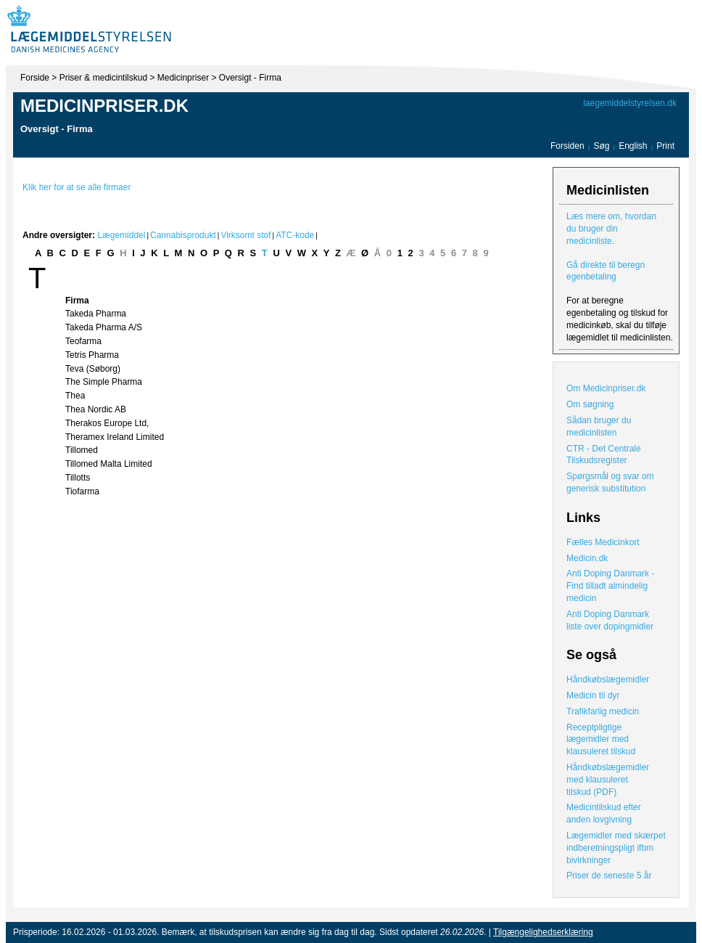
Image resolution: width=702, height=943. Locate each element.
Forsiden (567, 146)
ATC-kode (295, 235)
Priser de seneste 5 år (608, 875)
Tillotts (77, 478)
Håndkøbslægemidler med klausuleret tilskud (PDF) (607, 779)
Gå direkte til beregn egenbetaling (605, 271)
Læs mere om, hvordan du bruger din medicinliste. (611, 228)
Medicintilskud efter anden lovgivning (603, 813)
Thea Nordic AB (95, 409)
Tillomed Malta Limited (108, 464)
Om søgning (590, 404)
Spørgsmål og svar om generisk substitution (610, 482)
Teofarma (83, 341)
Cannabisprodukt (183, 235)
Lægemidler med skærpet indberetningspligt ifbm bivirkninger (616, 847)
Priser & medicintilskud (103, 78)
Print (665, 146)
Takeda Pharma (95, 314)
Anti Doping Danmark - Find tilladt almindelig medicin (610, 585)
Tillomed (81, 450)
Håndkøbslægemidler (607, 679)
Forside (34, 78)
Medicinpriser (183, 78)
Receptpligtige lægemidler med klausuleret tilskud (600, 739)
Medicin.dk (587, 558)
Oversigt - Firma (250, 78)
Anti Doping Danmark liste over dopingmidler (609, 620)
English (634, 146)
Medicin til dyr (592, 695)
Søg (601, 146)
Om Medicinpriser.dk (605, 388)
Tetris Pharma (92, 355)
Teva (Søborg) (92, 369)
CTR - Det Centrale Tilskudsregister (603, 455)
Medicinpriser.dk (104, 105)
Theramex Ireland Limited (114, 437)
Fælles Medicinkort (603, 542)
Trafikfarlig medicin (602, 711)
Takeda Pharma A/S (103, 327)
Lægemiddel (121, 235)
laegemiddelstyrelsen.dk (630, 103)
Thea (75, 396)
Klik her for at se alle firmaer (76, 187)
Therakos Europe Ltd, (107, 423)
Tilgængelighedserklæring (543, 932)
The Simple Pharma (103, 382)
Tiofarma (82, 491)
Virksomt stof (245, 235)
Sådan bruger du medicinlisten (598, 426)
